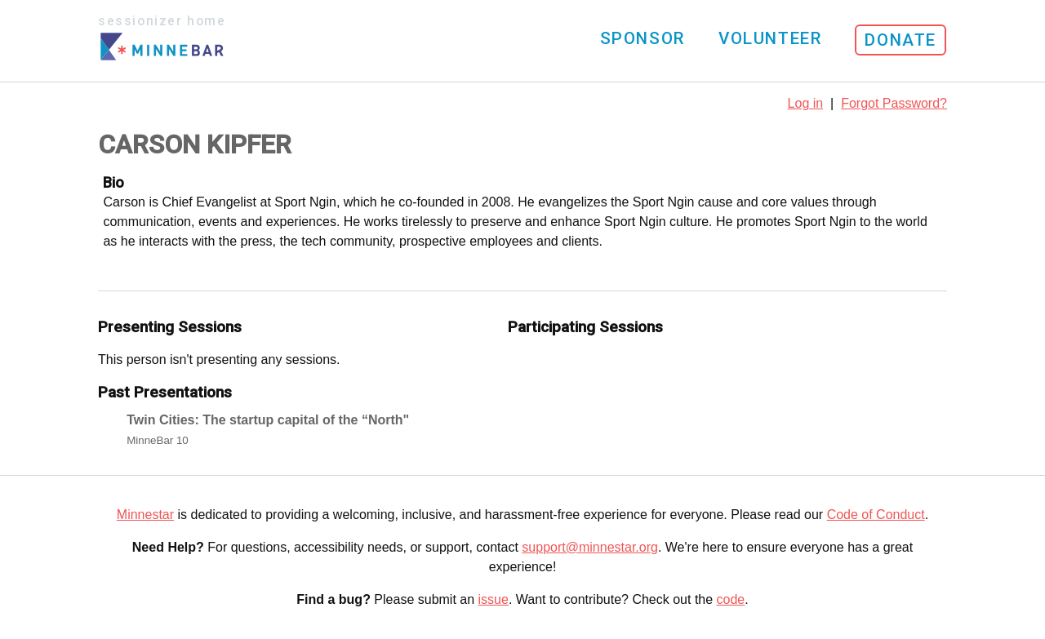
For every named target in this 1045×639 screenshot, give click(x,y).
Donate (900, 40)
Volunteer (769, 38)
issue (493, 599)
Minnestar (145, 514)
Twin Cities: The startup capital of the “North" (268, 420)
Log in (806, 103)
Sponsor (642, 38)
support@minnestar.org (590, 547)
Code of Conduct (876, 514)
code (731, 599)
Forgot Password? (894, 103)
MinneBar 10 (158, 440)
